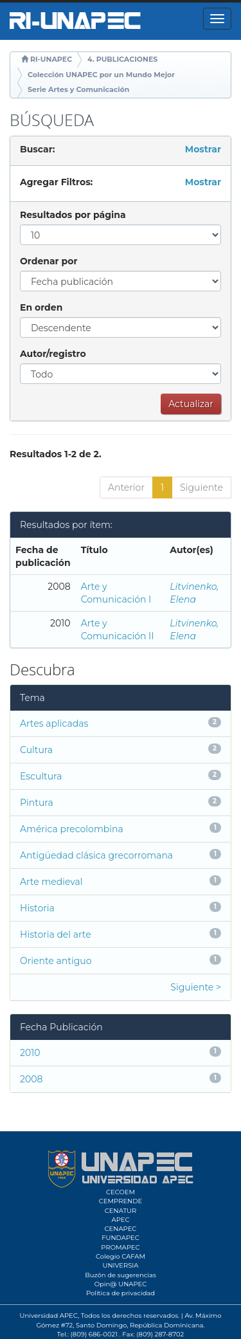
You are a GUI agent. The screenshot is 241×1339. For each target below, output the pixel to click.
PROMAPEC (120, 1247)
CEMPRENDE (120, 1201)
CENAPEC (121, 1229)
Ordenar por (48, 261)
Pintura (36, 802)
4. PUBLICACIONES (122, 59)
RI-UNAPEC (51, 59)
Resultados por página (73, 215)
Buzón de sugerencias (120, 1275)
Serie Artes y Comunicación (78, 89)
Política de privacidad (120, 1293)
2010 (30, 1053)
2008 (31, 1079)
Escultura (41, 776)
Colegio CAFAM (120, 1256)
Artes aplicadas (54, 723)
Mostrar (203, 149)
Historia (37, 908)
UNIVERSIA (120, 1265)
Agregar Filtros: (56, 182)
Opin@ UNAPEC (120, 1284)
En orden (41, 307)
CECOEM (120, 1192)
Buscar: (37, 149)
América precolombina (71, 829)
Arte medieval (51, 882)
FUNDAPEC (120, 1238)
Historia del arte (55, 934)
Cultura (36, 750)
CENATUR (120, 1211)
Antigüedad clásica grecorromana (96, 855)
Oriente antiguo (55, 961)
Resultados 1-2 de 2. (56, 454)
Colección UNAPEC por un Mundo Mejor (101, 74)
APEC (120, 1220)
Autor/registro (53, 354)
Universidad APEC (49, 1315)
